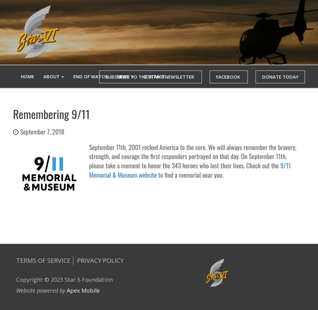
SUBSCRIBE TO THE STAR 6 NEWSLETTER (150, 77)
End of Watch (90, 77)
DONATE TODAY (280, 77)
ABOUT (53, 77)
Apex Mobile (83, 290)
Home (27, 77)
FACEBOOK (228, 77)
